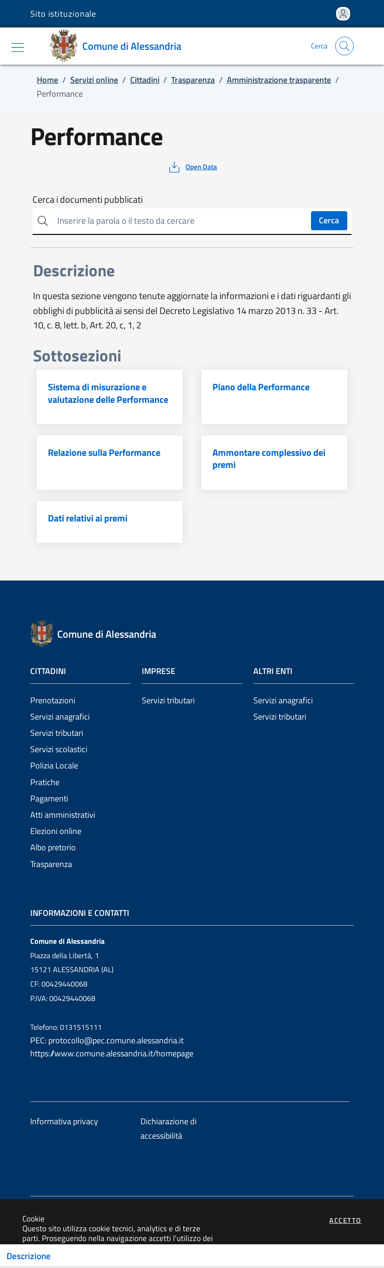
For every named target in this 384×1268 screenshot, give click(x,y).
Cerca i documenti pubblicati (88, 199)
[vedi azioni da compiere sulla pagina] (192, 167)
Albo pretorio (53, 847)
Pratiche (45, 782)
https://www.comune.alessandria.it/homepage (111, 1053)
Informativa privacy (64, 1121)
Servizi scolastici (58, 749)
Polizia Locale (54, 765)
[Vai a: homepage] (118, 46)
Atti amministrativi (62, 814)
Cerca (329, 220)
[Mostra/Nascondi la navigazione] (17, 47)
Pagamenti (49, 798)
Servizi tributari (56, 733)
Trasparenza (51, 864)
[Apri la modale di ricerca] (344, 46)
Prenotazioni (52, 700)
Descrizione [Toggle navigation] (29, 1256)
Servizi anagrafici (60, 716)
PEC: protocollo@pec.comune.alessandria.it (107, 1040)
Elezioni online (55, 831)
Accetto (345, 1220)
